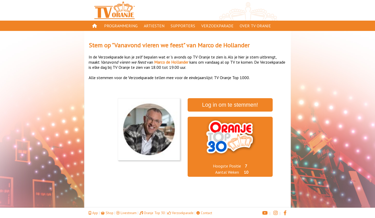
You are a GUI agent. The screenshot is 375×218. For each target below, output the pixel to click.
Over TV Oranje (255, 25)
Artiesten (154, 25)
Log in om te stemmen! (230, 105)
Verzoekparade (217, 25)
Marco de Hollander (223, 45)
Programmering (121, 25)
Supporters (183, 25)
